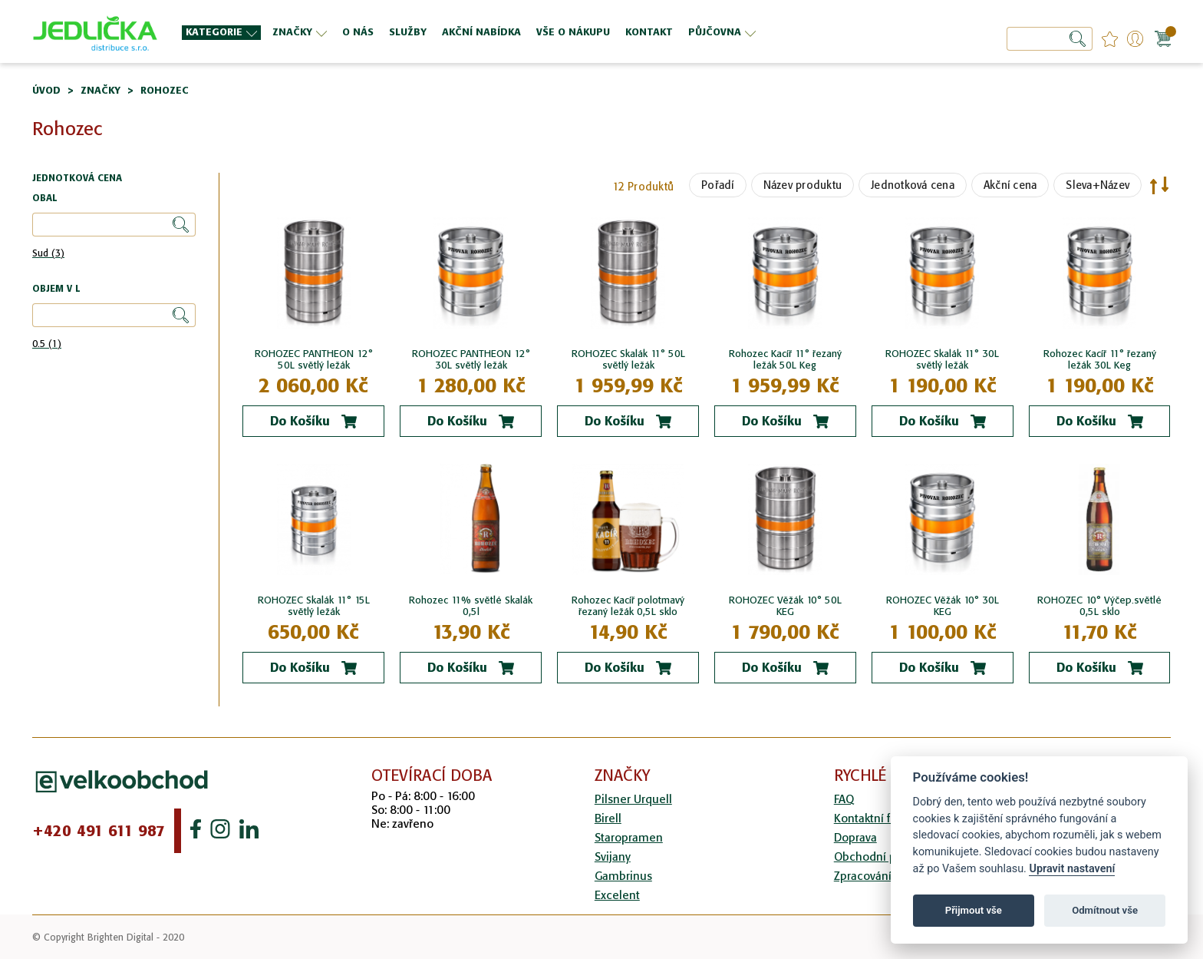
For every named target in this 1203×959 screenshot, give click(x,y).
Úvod (46, 90)
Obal (44, 198)
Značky (100, 90)
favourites (1110, 39)
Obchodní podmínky (887, 856)
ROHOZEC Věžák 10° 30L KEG (942, 605)
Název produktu (802, 185)
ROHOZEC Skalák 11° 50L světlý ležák (628, 359)
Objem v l (56, 289)
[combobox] (1050, 39)
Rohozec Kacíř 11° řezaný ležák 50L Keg (785, 359)
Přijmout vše (973, 910)
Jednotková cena (912, 185)
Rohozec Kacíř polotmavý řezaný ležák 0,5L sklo (628, 605)
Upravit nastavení (1072, 868)
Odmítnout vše (1105, 910)
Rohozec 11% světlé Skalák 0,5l (470, 605)
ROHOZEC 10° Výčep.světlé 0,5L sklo (1099, 605)
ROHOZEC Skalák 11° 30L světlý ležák (942, 359)
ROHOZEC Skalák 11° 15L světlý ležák (314, 605)
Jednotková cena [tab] (77, 178)
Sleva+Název (1097, 185)
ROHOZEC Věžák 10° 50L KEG (785, 605)
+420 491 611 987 (98, 831)
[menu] (528, 32)
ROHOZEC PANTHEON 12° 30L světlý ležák (471, 359)
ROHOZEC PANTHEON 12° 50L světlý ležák (314, 359)
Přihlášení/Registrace (1135, 39)
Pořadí (717, 185)
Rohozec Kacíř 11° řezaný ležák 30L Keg (1099, 359)
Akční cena (1010, 185)
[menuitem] (221, 32)
